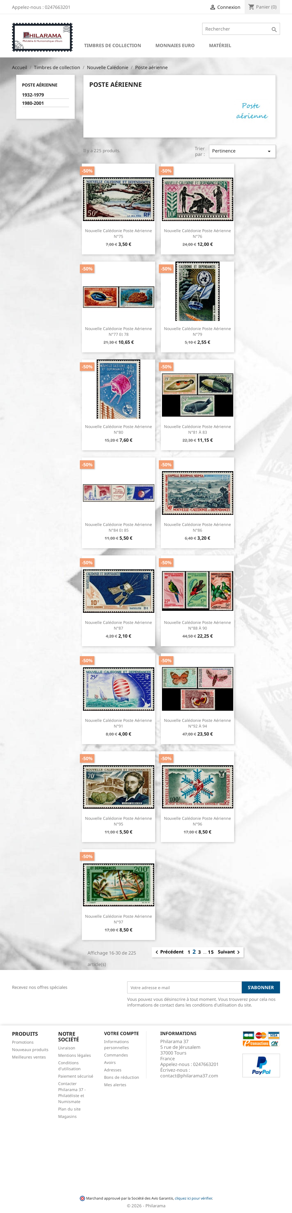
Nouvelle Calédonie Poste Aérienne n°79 (197, 331)
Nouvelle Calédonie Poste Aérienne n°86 (197, 527)
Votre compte (121, 1033)
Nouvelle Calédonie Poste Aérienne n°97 (118, 919)
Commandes (116, 1055)
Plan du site (69, 1109)
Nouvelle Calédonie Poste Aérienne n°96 (197, 821)
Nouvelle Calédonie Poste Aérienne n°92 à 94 (197, 723)
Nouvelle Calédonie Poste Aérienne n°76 (197, 233)
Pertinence (242, 151)
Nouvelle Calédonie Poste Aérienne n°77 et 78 (118, 331)
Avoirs (110, 1062)
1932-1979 (33, 95)
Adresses (112, 1070)
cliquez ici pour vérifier (193, 1198)
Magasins (67, 1116)
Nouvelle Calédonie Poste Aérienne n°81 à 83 (197, 429)
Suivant (230, 952)
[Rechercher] (241, 29)
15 (211, 952)
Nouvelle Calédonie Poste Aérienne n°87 (118, 625)
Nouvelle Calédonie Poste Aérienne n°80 (118, 429)
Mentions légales (74, 1055)
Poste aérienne (39, 85)
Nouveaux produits (30, 1049)
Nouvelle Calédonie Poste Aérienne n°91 (118, 723)
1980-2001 (33, 103)
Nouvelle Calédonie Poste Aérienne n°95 (118, 821)
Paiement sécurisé (75, 1076)
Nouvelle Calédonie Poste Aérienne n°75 (118, 233)
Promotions (23, 1042)
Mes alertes (115, 1084)
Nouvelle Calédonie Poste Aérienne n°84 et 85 (118, 527)
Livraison (66, 1048)
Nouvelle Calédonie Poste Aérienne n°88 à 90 (197, 625)
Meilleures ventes (29, 1057)
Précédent (168, 952)
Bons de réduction (121, 1077)
